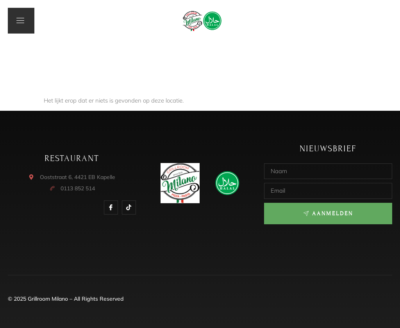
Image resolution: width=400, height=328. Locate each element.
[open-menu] (21, 21)
